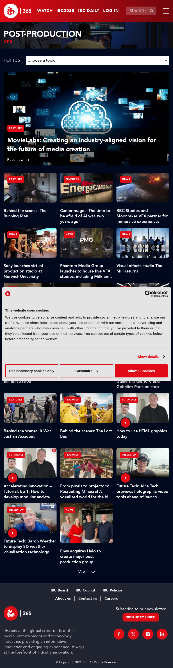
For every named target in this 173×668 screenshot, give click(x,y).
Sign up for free (140, 617)
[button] (165, 11)
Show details (148, 356)
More (82, 572)
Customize (86, 371)
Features (15, 128)
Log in (111, 11)
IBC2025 (66, 11)
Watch (45, 11)
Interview (129, 454)
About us (63, 598)
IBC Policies (112, 590)
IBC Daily (89, 11)
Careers (111, 598)
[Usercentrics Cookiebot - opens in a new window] (148, 293)
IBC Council (85, 590)
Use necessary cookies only (31, 371)
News (126, 179)
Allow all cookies (141, 371)
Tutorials (129, 399)
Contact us (87, 598)
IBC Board (59, 590)
